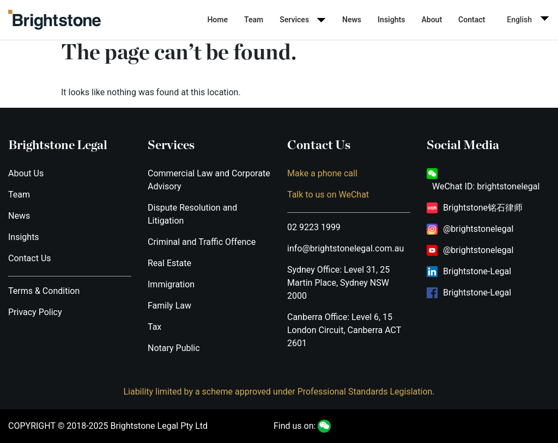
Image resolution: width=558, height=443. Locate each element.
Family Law (169, 305)
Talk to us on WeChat (328, 194)
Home (217, 19)
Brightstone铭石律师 (483, 207)
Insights (391, 19)
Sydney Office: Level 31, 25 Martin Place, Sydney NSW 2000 (338, 282)
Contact (471, 19)
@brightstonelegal (478, 229)
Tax (154, 327)
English (519, 19)
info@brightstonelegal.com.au (345, 248)
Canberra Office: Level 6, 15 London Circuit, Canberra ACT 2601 (344, 330)
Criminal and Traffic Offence (202, 242)
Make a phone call (322, 173)
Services (294, 19)
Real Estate (169, 263)
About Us (26, 173)
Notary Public (174, 348)
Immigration (171, 284)
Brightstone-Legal (477, 271)
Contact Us (29, 258)
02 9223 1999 (314, 227)
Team (253, 19)
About (431, 19)
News (351, 19)
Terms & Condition (44, 291)
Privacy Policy (35, 312)
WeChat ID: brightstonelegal (485, 186)
